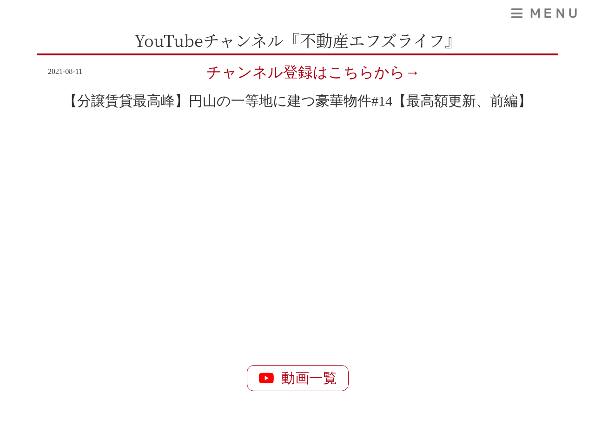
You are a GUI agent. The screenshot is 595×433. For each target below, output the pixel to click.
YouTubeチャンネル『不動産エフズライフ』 (297, 40)
